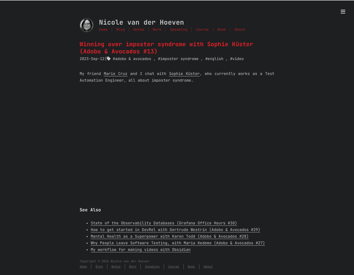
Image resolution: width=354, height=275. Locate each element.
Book (191, 267)
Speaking (178, 29)
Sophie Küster (184, 73)
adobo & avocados (133, 58)
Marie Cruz (115, 73)
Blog (120, 29)
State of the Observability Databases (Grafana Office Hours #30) (164, 223)
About (208, 267)
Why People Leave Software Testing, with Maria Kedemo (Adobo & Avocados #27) (178, 243)
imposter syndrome (179, 58)
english (215, 58)
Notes (138, 29)
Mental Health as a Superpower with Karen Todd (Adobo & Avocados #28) (170, 236)
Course (173, 267)
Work (157, 29)
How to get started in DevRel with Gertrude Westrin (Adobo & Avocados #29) (175, 229)
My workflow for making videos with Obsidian (141, 249)
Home (103, 29)
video (238, 58)
